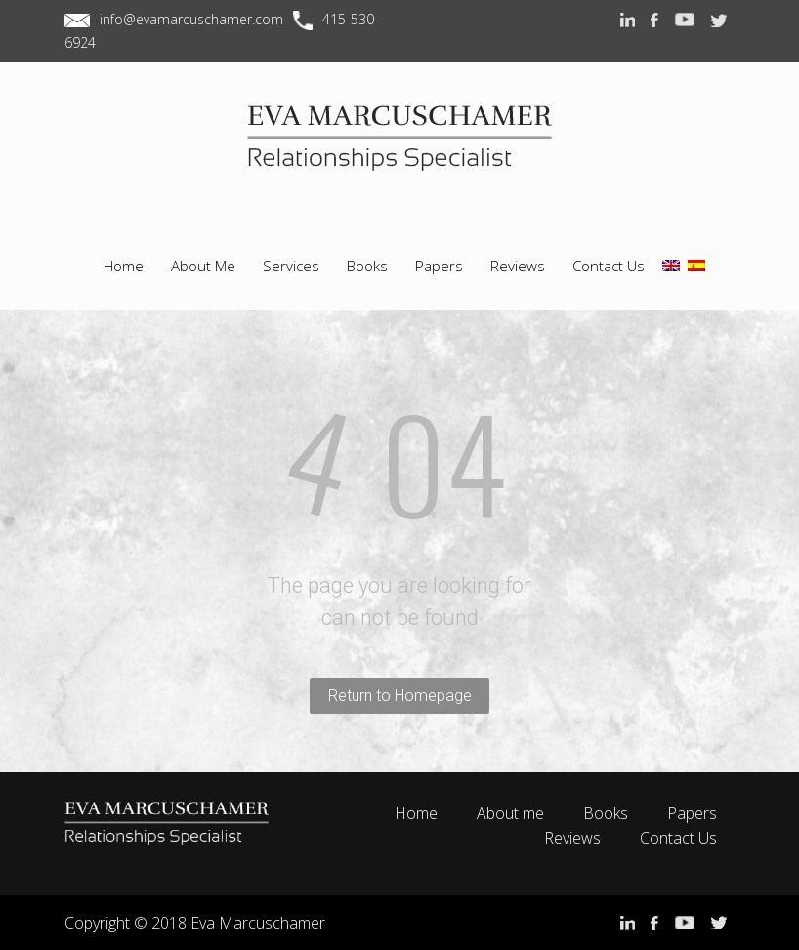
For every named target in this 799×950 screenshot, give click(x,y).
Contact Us (678, 837)
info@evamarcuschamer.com (191, 19)
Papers (692, 813)
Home (416, 813)
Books (605, 813)
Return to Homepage (400, 695)
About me (510, 813)
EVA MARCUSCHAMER (399, 154)
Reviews (572, 837)
